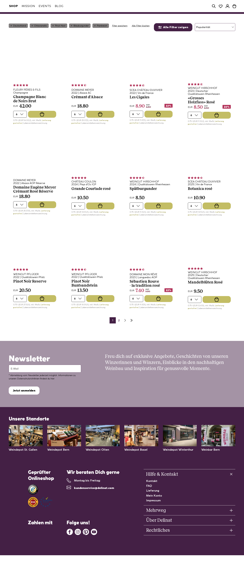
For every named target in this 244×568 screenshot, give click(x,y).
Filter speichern (119, 33)
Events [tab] (43, 6)
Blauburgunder (80, 33)
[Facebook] (70, 539)
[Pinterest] (86, 539)
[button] (213, 6)
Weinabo (52, 17)
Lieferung (152, 498)
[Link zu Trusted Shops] (33, 497)
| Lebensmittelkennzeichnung (35, 131)
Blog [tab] (57, 6)
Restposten (170, 17)
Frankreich (100, 33)
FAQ (149, 493)
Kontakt (151, 488)
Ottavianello (39, 33)
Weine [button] (68, 17)
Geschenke (190, 17)
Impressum (153, 508)
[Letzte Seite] (131, 328)
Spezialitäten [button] (90, 17)
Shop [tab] (11, 6)
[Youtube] (94, 539)
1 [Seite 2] (112, 328)
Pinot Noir (58, 33)
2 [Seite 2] (119, 328)
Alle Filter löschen (141, 33)
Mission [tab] (26, 6)
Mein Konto (154, 503)
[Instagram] (78, 539)
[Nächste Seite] (125, 328)
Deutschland (18, 33)
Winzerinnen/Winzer (119, 17)
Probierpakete (148, 17)
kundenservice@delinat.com (94, 495)
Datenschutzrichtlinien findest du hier (35, 386)
